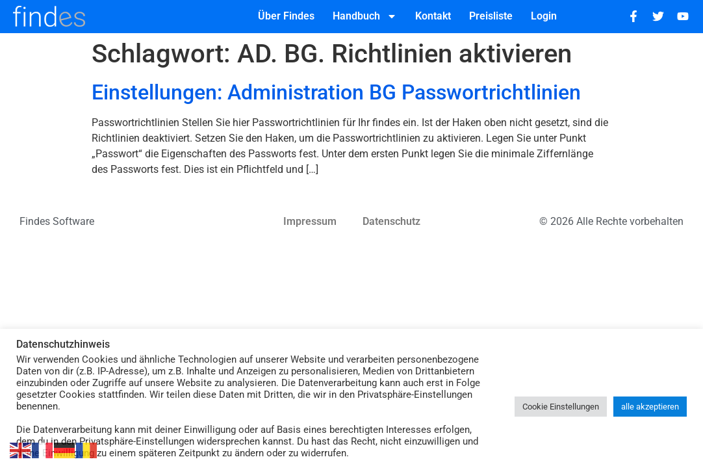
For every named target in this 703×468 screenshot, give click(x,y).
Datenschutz (391, 221)
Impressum (310, 221)
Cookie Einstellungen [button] (560, 406)
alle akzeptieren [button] (650, 406)
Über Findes (286, 16)
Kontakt (433, 16)
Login (544, 16)
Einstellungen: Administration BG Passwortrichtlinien (336, 92)
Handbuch (365, 16)
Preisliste (491, 16)
